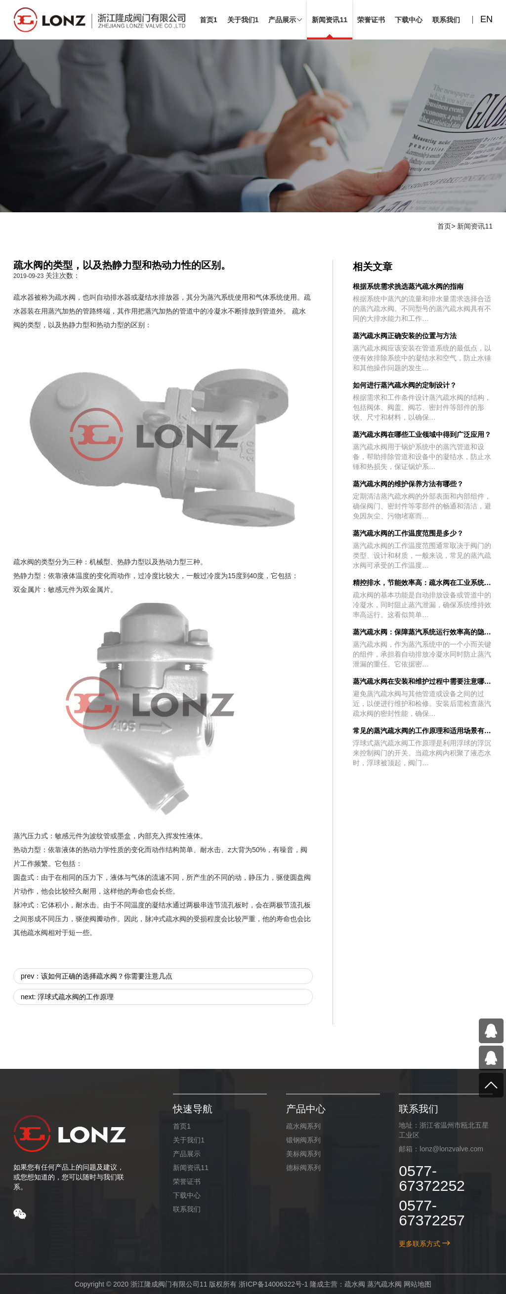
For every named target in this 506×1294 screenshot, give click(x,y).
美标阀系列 (303, 1154)
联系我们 (187, 1209)
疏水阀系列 (303, 1126)
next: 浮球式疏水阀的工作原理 (67, 997)
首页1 (182, 1126)
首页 (444, 226)
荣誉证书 (187, 1181)
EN (486, 19)
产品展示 (187, 1154)
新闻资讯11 (475, 226)
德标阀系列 (303, 1168)
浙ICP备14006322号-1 (273, 1284)
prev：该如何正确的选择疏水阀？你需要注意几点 (96, 976)
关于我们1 (189, 1140)
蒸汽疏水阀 (384, 1284)
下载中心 (187, 1195)
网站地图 (417, 1284)
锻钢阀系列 (303, 1140)
